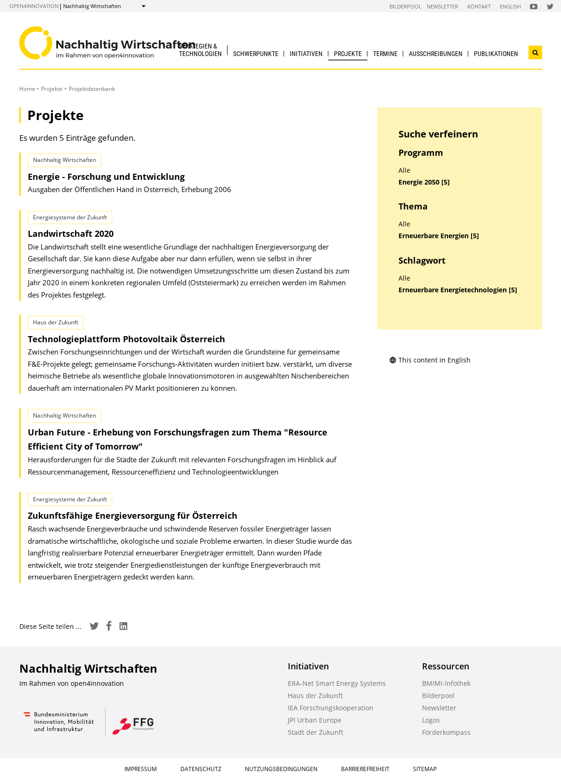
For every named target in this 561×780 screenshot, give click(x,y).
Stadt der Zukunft (315, 732)
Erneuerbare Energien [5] (438, 236)
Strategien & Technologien (200, 49)
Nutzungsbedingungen (281, 769)
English (510, 6)
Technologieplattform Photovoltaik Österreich (126, 339)
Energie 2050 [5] (424, 182)
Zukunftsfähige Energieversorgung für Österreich (132, 515)
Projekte (348, 53)
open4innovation (33, 5)
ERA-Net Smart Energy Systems (337, 683)
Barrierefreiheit (365, 769)
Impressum (140, 769)
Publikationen (496, 53)
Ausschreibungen (436, 53)
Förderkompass (446, 732)
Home (27, 89)
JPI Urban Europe (314, 720)
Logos (431, 720)
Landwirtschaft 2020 (71, 233)
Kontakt (479, 6)
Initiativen (306, 53)
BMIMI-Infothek (446, 683)
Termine (385, 53)
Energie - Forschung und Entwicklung (106, 176)
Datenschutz (200, 769)
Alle (404, 170)
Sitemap (425, 769)
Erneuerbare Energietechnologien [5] (457, 290)
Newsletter (442, 6)
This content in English (430, 359)
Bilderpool (406, 6)
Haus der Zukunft (315, 695)
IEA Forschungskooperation (331, 707)
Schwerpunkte (255, 53)
